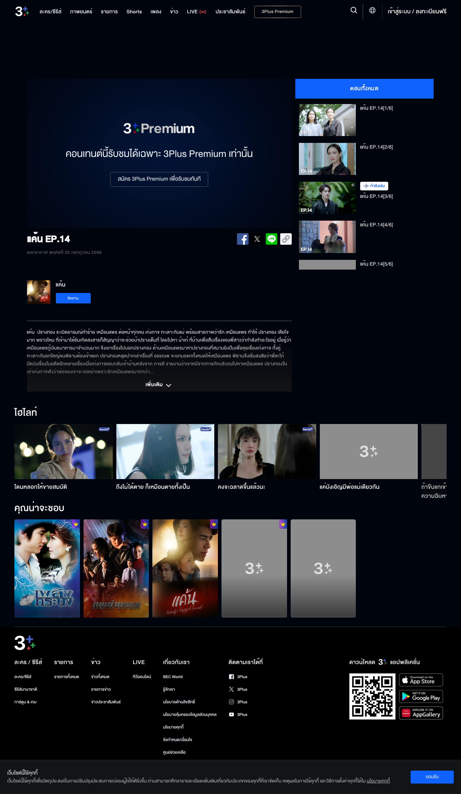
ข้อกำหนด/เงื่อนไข (177, 739)
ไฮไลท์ (25, 413)
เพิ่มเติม (159, 385)
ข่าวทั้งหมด (100, 676)
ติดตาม (73, 298)
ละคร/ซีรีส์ (22, 676)
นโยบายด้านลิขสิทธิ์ (179, 702)
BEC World (173, 676)
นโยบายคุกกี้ (173, 727)
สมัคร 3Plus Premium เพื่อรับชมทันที (159, 179)
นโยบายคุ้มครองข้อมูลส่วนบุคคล (190, 714)
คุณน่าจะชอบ (39, 508)
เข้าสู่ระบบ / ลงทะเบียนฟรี (417, 11)
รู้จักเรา (169, 689)
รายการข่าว (101, 689)
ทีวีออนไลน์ (142, 676)
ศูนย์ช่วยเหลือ (174, 752)
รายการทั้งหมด (66, 676)
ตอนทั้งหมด (364, 88)
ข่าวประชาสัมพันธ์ (106, 702)
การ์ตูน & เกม (25, 702)
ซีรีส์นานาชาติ (25, 689)
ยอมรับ (432, 776)
